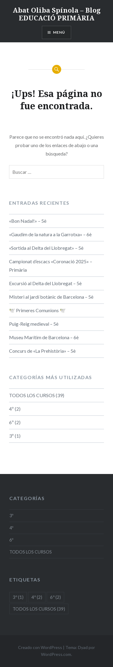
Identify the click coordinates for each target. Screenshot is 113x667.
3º (11, 436)
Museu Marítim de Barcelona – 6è (44, 337)
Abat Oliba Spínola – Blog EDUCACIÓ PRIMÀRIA (57, 13)
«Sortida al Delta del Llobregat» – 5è (46, 248)
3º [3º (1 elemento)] (18, 597)
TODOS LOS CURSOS (32, 395)
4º (11, 409)
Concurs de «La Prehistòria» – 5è (42, 351)
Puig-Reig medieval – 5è (33, 324)
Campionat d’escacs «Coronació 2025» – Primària (50, 265)
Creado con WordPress (40, 647)
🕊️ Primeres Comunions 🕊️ (37, 310)
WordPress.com (56, 654)
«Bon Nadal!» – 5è (27, 221)
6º (11, 422)
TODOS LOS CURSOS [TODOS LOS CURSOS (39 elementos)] (39, 608)
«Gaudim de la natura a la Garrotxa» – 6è (50, 234)
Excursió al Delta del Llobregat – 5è (45, 283)
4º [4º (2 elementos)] (36, 597)
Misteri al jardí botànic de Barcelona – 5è (51, 297)
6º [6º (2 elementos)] (55, 597)
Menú (59, 32)
